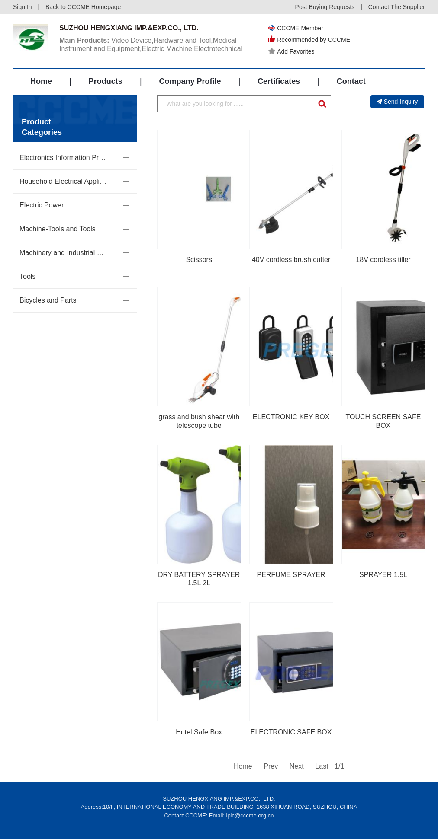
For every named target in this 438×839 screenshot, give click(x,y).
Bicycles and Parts (48, 300)
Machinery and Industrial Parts (63, 252)
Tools (27, 276)
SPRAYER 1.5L (383, 574)
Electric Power (41, 205)
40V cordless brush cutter (291, 259)
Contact (351, 81)
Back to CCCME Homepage (83, 6)
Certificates (279, 81)
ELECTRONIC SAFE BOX (291, 732)
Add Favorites (291, 51)
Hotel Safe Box (199, 732)
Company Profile (190, 81)
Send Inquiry (397, 101)
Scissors (199, 259)
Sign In (22, 6)
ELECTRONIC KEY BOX (291, 417)
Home (41, 81)
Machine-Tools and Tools (57, 229)
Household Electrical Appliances (63, 181)
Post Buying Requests (325, 6)
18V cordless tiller (383, 259)
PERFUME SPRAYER (291, 574)
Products (105, 81)
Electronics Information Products (63, 157)
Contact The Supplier (396, 6)
